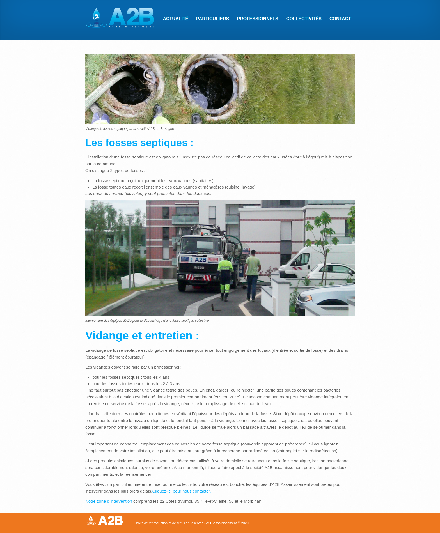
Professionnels (255, 19)
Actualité (175, 18)
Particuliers (210, 19)
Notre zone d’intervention (108, 501)
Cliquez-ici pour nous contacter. (181, 491)
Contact (338, 19)
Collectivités (302, 19)
